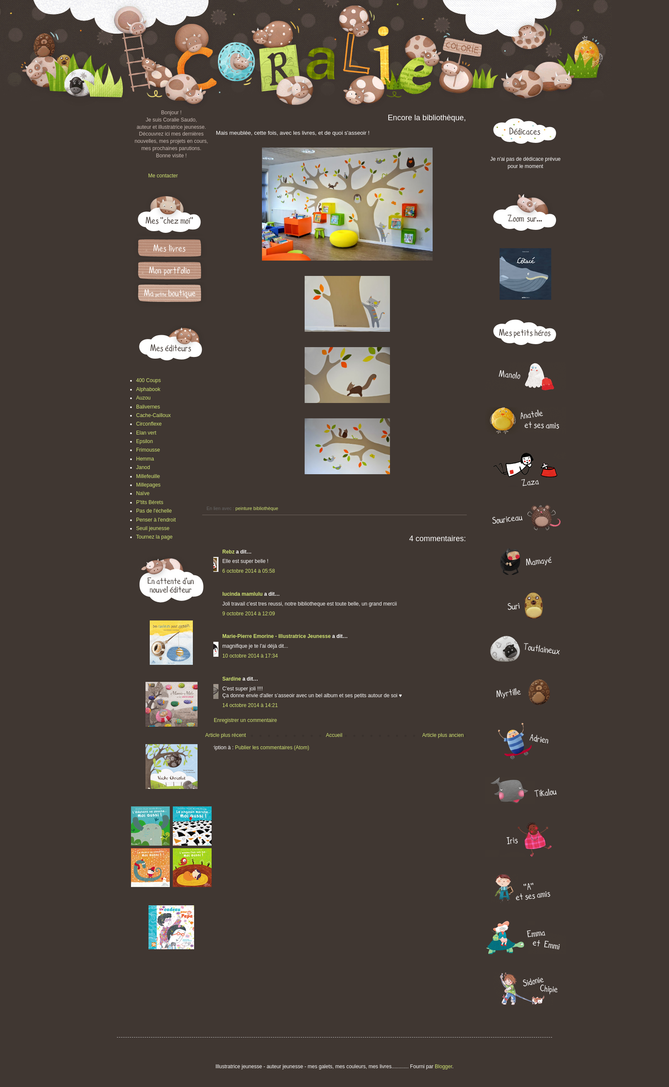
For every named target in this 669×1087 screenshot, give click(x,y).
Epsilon (144, 441)
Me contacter (162, 176)
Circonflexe (149, 424)
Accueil (334, 735)
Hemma (145, 459)
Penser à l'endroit (156, 520)
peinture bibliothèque (257, 508)
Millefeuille (148, 476)
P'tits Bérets (149, 502)
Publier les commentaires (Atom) (272, 748)
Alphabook (148, 389)
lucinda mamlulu (242, 594)
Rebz (228, 552)
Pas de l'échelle (154, 511)
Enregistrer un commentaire (245, 720)
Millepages (148, 485)
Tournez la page (154, 537)
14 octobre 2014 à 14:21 (250, 705)
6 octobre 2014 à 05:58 (248, 571)
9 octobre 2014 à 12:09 (248, 614)
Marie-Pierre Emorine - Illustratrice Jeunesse (276, 636)
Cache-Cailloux (153, 415)
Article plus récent (225, 735)
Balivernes (148, 407)
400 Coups (148, 380)
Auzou (143, 398)
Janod (143, 467)
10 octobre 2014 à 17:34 (250, 656)
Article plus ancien (443, 735)
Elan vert (146, 433)
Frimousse (148, 450)
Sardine (231, 679)
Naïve (142, 493)
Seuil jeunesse (152, 528)
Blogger (443, 1067)
